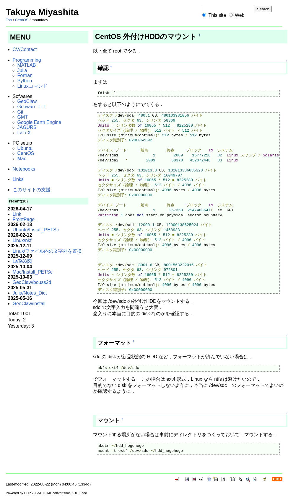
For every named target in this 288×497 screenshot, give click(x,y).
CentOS (22, 20)
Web (240, 15)
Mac (21, 158)
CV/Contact (25, 49)
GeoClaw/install (29, 303)
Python (24, 80)
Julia (22, 70)
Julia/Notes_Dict (30, 292)
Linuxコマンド (32, 86)
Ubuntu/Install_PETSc (36, 229)
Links (18, 179)
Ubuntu (25, 148)
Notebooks (24, 168)
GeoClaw (27, 101)
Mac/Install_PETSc (33, 271)
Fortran (25, 75)
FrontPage (24, 219)
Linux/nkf (22, 240)
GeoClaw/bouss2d (32, 282)
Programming (27, 60)
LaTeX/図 (22, 261)
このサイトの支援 (32, 189)
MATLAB (26, 65)
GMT (22, 117)
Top (9, 20)
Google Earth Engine (39, 122)
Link (17, 214)
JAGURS (27, 127)
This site (217, 15)
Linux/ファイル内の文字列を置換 (47, 251)
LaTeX (24, 132)
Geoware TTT (31, 106)
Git (20, 112)
